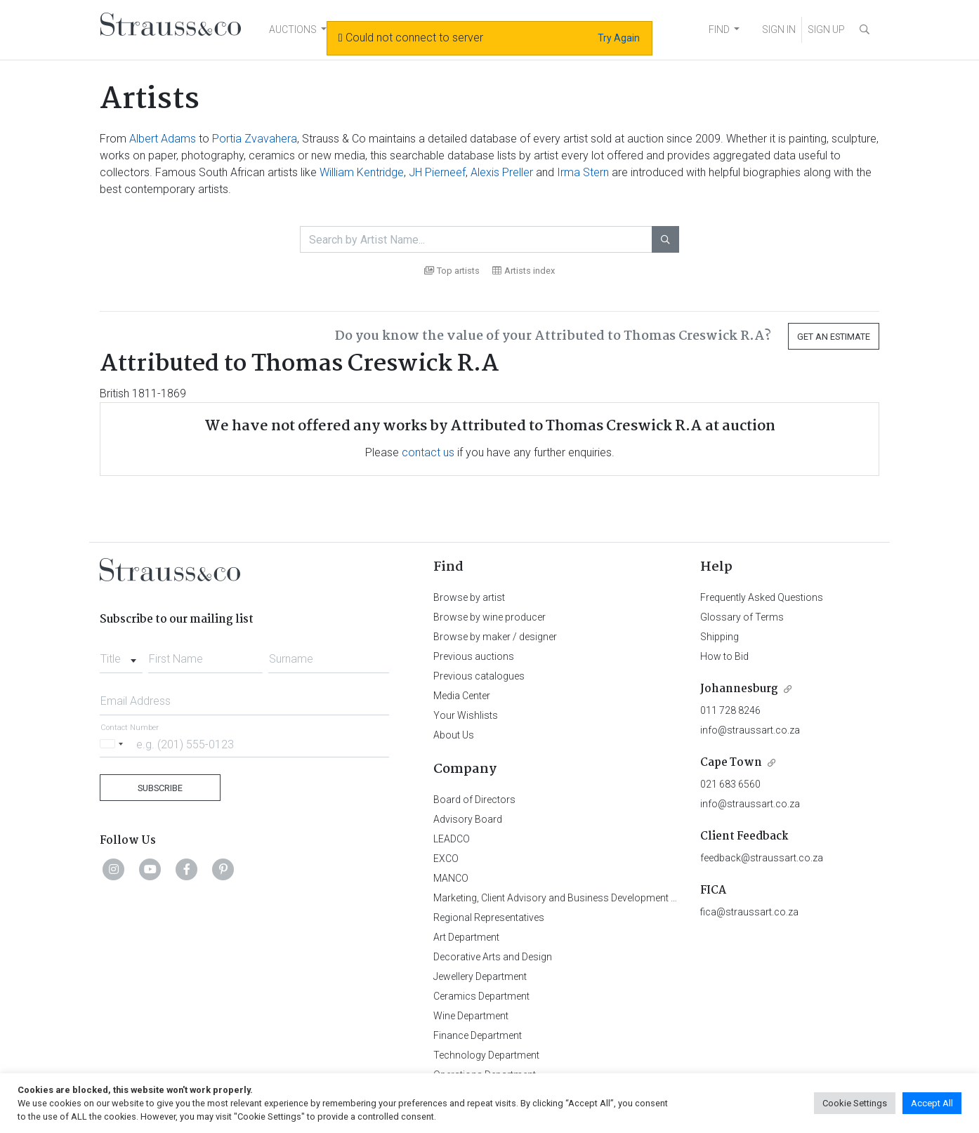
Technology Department (486, 1055)
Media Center (461, 695)
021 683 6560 (730, 784)
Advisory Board (467, 819)
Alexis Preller (502, 172)
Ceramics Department (481, 996)
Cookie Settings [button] (854, 1103)
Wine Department (470, 1015)
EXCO (446, 858)
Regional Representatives (488, 917)
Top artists (452, 270)
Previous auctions (473, 656)
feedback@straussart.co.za (761, 857)
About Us (453, 735)
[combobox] (121, 655)
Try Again (619, 38)
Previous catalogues (479, 676)
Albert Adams (162, 138)
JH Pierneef (437, 172)
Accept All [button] (932, 1103)
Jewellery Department (480, 976)
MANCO (450, 878)
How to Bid (724, 656)
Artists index (523, 270)
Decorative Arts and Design (492, 956)
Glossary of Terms (742, 617)
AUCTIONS (293, 29)
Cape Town (731, 762)
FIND (719, 29)
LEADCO (451, 838)
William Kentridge (362, 172)
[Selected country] (113, 744)
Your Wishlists (465, 715)
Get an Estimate (833, 336)
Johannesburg (739, 689)
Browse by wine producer (489, 617)
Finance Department (477, 1035)
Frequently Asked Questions (761, 597)
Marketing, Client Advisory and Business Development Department (577, 897)
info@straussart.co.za (750, 730)
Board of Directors (474, 799)
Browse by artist (469, 597)
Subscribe (160, 788)
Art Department (466, 937)
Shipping (719, 636)
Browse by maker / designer (495, 636)
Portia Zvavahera (254, 138)
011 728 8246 (730, 710)
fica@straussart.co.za (749, 911)
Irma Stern (583, 172)
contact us (428, 452)
